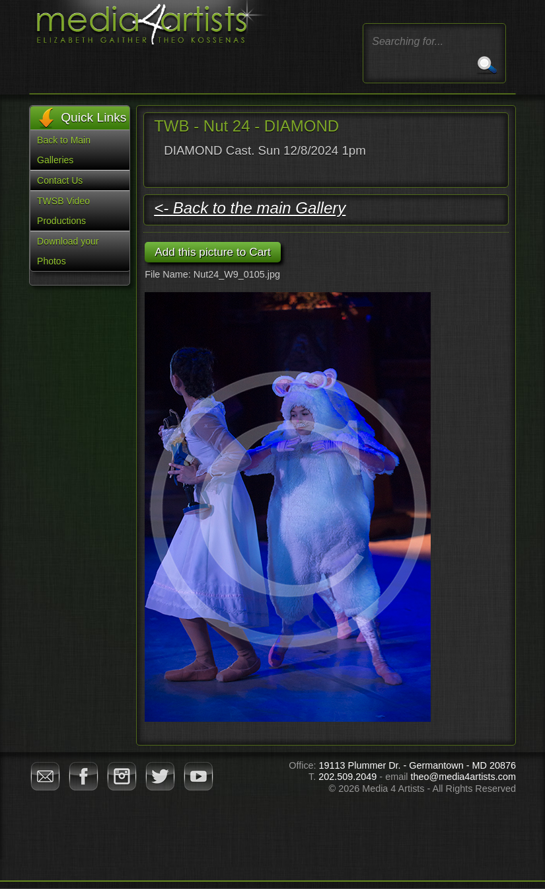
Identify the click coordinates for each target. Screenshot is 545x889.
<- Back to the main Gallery (249, 208)
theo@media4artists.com (463, 776)
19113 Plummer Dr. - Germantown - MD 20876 (417, 765)
